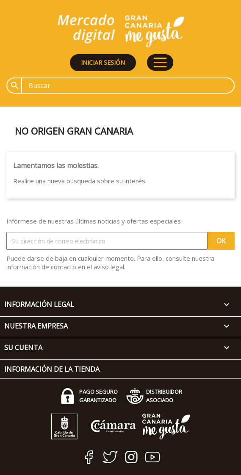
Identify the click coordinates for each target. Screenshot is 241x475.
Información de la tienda (52, 369)
